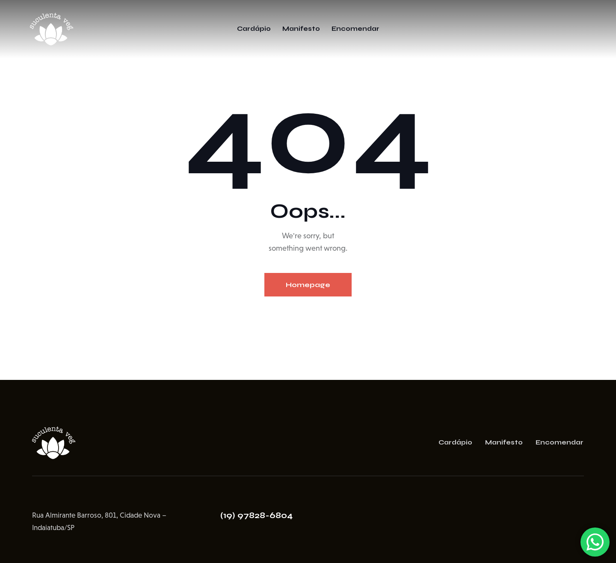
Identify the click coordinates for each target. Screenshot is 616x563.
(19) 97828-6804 (256, 515)
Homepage (308, 285)
